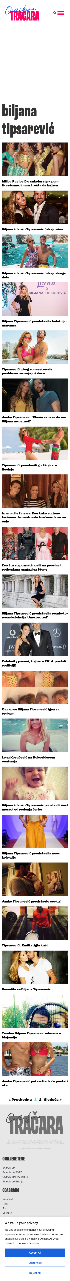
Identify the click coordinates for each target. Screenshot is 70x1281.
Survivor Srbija (12, 1181)
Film (5, 1204)
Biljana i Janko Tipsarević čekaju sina (32, 229)
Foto (5, 1208)
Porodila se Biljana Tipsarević (26, 989)
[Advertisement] (35, 64)
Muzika (7, 1213)
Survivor (8, 1167)
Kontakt (7, 1199)
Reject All (35, 1272)
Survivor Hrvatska (15, 1177)
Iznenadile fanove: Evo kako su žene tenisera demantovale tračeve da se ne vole (34, 517)
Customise (35, 1262)
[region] (35, 1249)
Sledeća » (53, 1100)
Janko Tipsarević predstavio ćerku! (31, 901)
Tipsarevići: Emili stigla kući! (25, 945)
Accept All (35, 1252)
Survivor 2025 (12, 1172)
